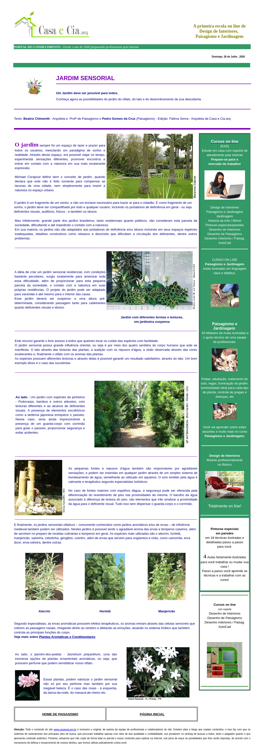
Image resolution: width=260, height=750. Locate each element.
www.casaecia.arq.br (65, 729)
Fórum (4, 312)
